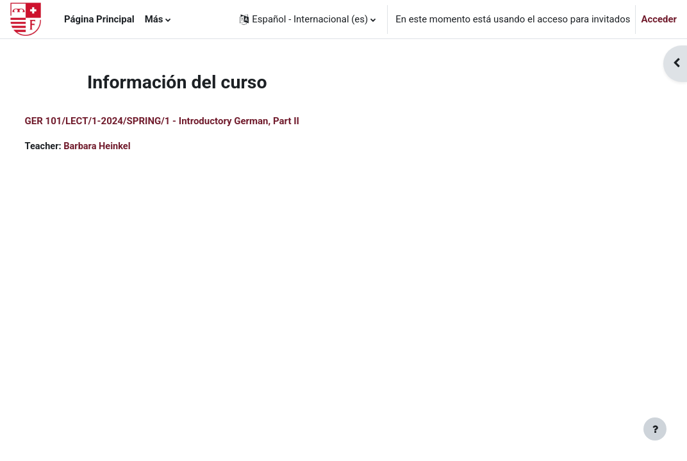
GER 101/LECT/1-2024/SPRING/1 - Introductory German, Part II (186, 121)
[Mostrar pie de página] (654, 429)
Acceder (659, 19)
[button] (308, 19)
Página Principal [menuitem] (99, 19)
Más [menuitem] (154, 19)
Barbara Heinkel (122, 146)
